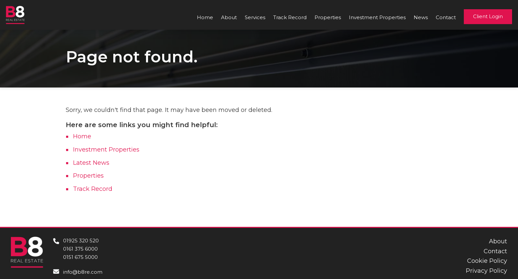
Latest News (91, 162)
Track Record (290, 17)
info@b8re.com (82, 272)
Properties (327, 17)
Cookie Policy (487, 260)
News (421, 17)
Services (255, 17)
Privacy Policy (486, 270)
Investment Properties (377, 17)
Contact (446, 17)
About (229, 17)
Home (205, 17)
